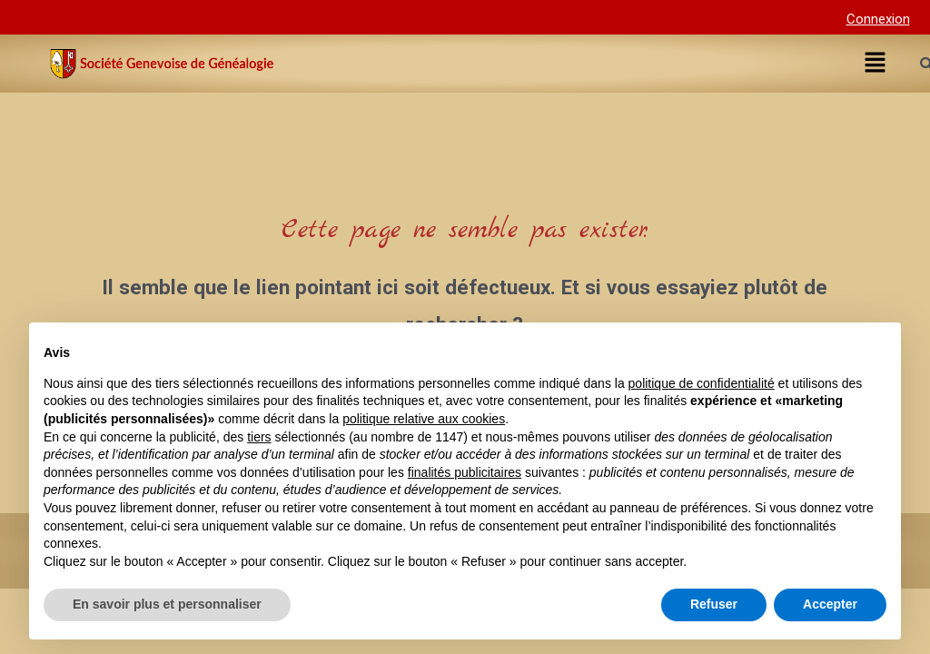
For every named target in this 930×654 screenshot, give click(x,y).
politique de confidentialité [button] (701, 383)
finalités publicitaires (464, 472)
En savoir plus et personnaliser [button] (167, 604)
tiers (259, 437)
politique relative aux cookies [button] (423, 418)
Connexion (878, 19)
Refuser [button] (713, 604)
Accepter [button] (830, 604)
